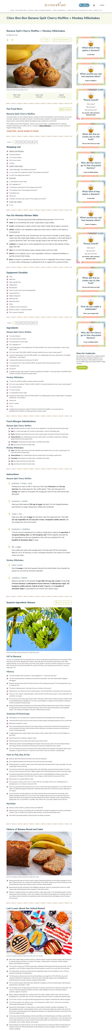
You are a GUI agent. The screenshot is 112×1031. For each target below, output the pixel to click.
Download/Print (62, 40)
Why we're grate (21, 10)
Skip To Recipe (65, 109)
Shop (90, 10)
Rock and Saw (60, 219)
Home (12, 10)
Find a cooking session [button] (42, 10)
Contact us (97, 10)
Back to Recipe (63, 602)
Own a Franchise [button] (59, 10)
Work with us (72, 10)
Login (102, 5)
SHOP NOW (82, 367)
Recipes (30, 10)
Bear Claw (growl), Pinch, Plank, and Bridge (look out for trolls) (35, 219)
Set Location (84, 5)
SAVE (45, 40)
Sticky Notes (83, 10)
